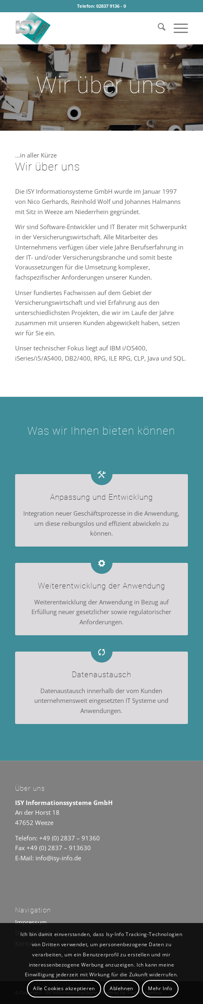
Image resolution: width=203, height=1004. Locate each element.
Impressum (31, 922)
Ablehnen (121, 988)
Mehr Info (160, 988)
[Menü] (176, 28)
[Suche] (157, 28)
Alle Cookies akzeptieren (64, 988)
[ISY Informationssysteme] (84, 28)
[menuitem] (157, 28)
